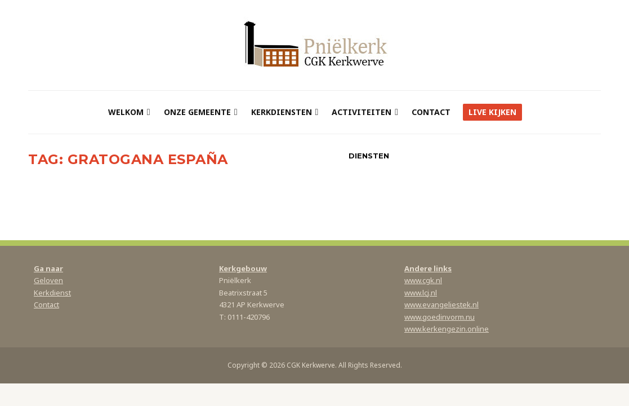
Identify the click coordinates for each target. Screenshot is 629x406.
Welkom (126, 112)
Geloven (48, 280)
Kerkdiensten (281, 112)
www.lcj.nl (420, 293)
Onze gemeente (197, 112)
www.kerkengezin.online (446, 329)
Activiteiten (361, 112)
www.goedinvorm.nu (439, 317)
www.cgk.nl (423, 280)
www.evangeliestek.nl (441, 304)
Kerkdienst (52, 293)
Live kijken (492, 112)
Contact (431, 112)
